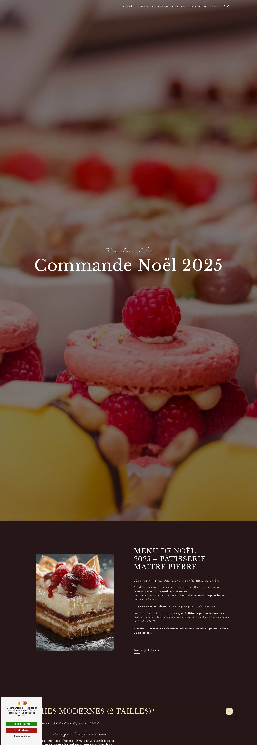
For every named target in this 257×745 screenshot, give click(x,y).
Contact (215, 6)
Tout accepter (22, 724)
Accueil (127, 6)
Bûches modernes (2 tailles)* (128, 711)
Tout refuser (22, 730)
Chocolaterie (160, 6)
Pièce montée (198, 6)
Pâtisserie (142, 6)
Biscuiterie (179, 6)
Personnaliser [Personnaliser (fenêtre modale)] (22, 736)
